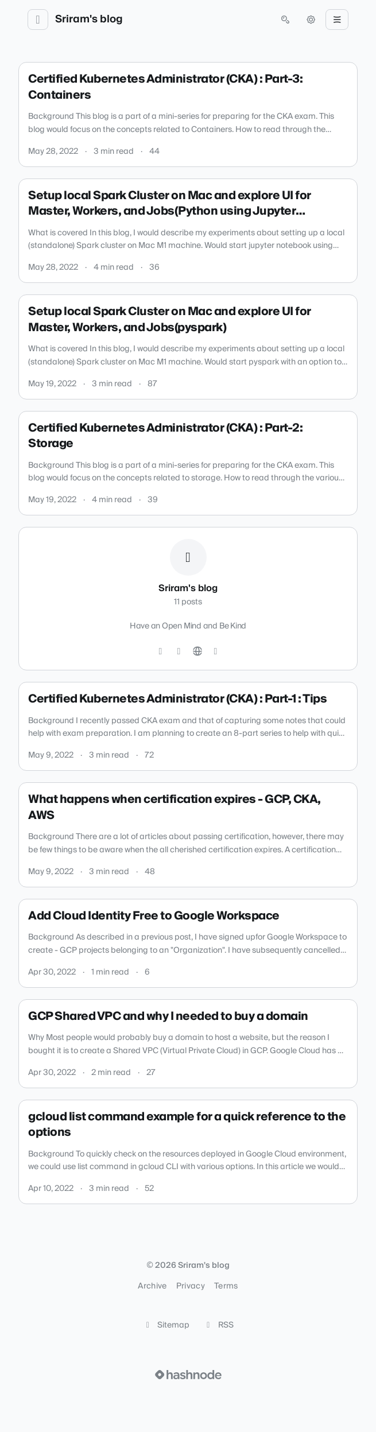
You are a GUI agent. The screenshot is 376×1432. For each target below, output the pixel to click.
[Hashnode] (216, 651)
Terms (226, 1286)
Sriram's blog (89, 19)
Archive (152, 1286)
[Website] (197, 651)
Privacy (190, 1286)
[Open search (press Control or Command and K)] (285, 19)
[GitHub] (160, 651)
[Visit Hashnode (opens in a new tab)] (188, 1374)
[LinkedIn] (179, 651)
